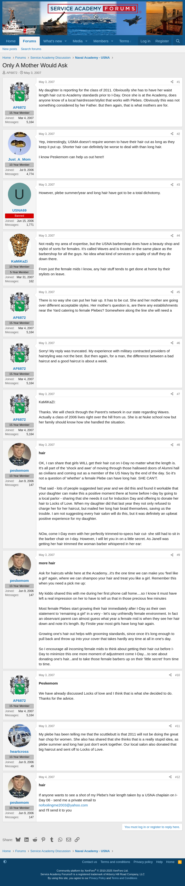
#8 (178, 444)
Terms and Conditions (124, 878)
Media (78, 41)
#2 (178, 134)
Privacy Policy (97, 878)
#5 (178, 292)
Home (11, 41)
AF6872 (12, 73)
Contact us (89, 862)
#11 (177, 726)
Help (159, 862)
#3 (178, 184)
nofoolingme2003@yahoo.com (63, 805)
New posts (9, 49)
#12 (177, 777)
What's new (52, 41)
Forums (29, 41)
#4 (178, 235)
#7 (178, 394)
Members (101, 41)
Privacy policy (143, 862)
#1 (178, 82)
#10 (177, 675)
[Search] (178, 41)
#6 (178, 343)
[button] (65, 41)
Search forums (31, 49)
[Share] (172, 82)
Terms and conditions (115, 862)
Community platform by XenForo (92, 870)
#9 (178, 555)
